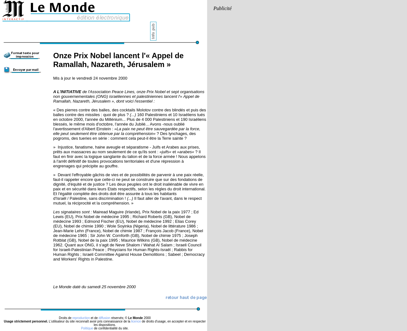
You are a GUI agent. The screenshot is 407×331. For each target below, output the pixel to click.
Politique (87, 328)
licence (136, 321)
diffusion (104, 318)
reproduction (81, 318)
